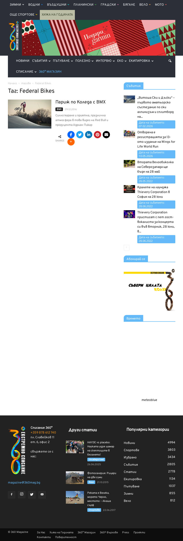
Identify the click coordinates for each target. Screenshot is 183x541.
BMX (59, 109)
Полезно (84, 61)
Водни (35, 5)
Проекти (139, 532)
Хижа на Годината (57, 15)
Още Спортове (23, 15)
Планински (85, 5)
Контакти (44, 537)
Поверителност (65, 537)
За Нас (41, 532)
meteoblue (149, 400)
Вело (145, 5)
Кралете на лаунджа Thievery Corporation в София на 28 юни (153, 192)
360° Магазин (50, 72)
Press (125, 532)
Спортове (94, 510)
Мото (161, 5)
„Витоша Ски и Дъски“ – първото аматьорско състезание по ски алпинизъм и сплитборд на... (156, 107)
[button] (169, 61)
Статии (130, 472)
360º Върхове (109, 532)
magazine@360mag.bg (24, 483)
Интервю (105, 61)
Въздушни (58, 5)
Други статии (83, 430)
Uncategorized (96, 459)
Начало (12, 83)
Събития (41, 61)
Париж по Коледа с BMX (80, 102)
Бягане (129, 5)
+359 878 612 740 (43, 433)
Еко (122, 61)
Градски (110, 5)
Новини (22, 61)
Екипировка (141, 61)
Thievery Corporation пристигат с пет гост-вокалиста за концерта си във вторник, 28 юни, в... (156, 222)
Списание (26, 72)
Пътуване (63, 61)
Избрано (130, 458)
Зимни (17, 5)
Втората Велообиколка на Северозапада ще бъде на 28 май (155, 167)
